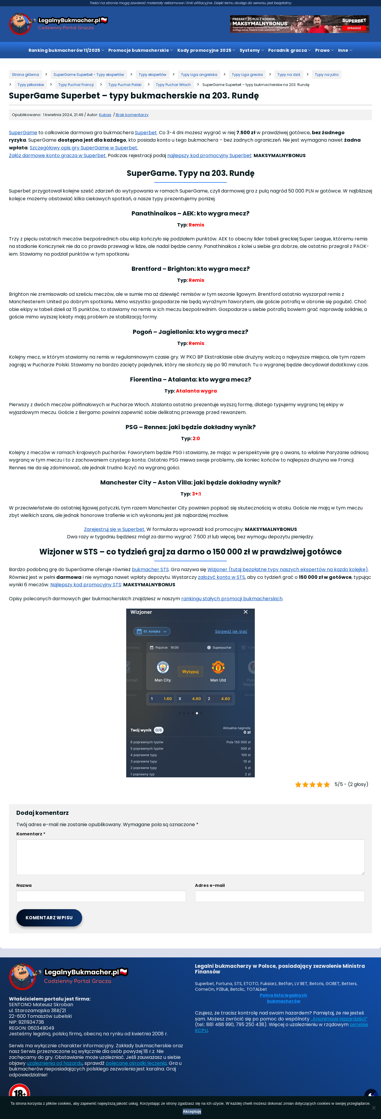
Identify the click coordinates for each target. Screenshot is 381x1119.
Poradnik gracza (289, 50)
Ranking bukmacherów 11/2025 (66, 50)
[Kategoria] (89, 74)
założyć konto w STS (221, 577)
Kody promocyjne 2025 (206, 50)
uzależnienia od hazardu (54, 1063)
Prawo (324, 50)
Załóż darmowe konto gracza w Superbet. (58, 155)
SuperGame (23, 132)
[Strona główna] (25, 74)
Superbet (146, 132)
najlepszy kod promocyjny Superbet (209, 155)
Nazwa (24, 885)
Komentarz (31, 834)
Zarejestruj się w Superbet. (114, 529)
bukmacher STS (150, 569)
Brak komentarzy (132, 115)
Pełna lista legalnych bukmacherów (283, 998)
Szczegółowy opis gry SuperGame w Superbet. (84, 147)
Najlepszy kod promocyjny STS (85, 584)
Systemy (252, 50)
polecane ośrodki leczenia (136, 1063)
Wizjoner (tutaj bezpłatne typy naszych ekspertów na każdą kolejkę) (287, 569)
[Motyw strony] (371, 1096)
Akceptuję (192, 1111)
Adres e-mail (210, 885)
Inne (345, 50)
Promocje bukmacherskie (140, 50)
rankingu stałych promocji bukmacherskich (231, 598)
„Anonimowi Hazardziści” (339, 1018)
